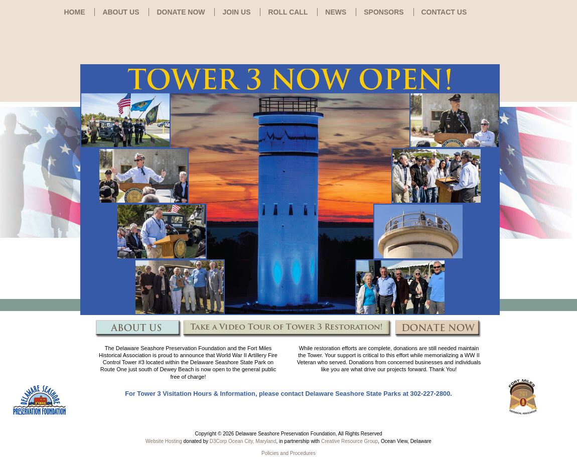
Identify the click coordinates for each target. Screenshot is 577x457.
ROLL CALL (288, 12)
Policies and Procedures (288, 453)
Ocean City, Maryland (252, 441)
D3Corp (218, 441)
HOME (74, 12)
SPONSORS (383, 12)
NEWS (335, 12)
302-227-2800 (430, 393)
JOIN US (236, 12)
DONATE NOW (181, 12)
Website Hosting (164, 441)
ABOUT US (120, 12)
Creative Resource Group (349, 441)
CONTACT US (444, 12)
